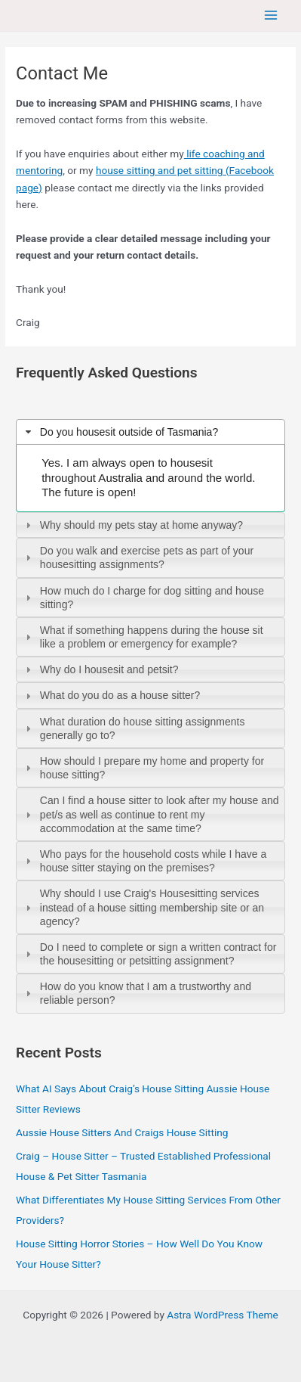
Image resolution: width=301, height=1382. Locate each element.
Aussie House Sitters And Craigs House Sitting (122, 1132)
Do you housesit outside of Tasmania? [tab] (120, 432)
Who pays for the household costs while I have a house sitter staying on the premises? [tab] (144, 861)
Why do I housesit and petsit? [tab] (100, 669)
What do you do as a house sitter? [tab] (111, 695)
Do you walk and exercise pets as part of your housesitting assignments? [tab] (137, 557)
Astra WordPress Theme (222, 1315)
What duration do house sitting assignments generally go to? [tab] (133, 728)
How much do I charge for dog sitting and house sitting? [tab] (143, 597)
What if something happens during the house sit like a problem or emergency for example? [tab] (142, 637)
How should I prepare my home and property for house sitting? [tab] (143, 768)
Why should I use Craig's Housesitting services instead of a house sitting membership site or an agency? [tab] (143, 907)
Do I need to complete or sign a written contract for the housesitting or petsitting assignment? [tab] (149, 954)
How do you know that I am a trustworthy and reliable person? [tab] (136, 993)
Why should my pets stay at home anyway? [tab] (132, 525)
